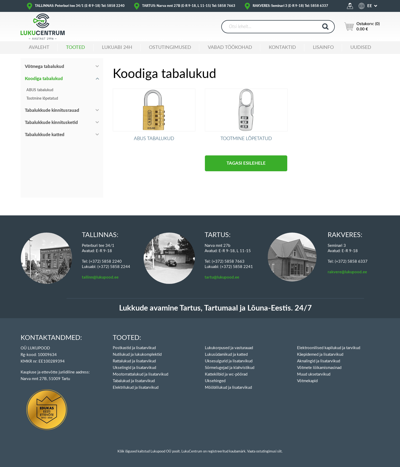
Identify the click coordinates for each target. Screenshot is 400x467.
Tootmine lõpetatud (42, 98)
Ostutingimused (170, 47)
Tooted (75, 47)
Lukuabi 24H (117, 47)
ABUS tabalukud (39, 90)
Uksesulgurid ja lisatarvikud (228, 361)
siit (279, 451)
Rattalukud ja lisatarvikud (134, 361)
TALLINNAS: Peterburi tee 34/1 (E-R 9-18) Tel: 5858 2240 (80, 6)
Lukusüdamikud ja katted (226, 355)
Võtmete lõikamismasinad (319, 368)
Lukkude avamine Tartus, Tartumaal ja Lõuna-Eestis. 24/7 (215, 308)
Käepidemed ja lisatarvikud (320, 355)
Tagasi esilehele (246, 170)
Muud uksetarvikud (313, 374)
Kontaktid (282, 47)
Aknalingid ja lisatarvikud (318, 361)
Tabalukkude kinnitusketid (51, 122)
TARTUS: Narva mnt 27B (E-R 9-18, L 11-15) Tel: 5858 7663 (188, 6)
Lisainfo (323, 47)
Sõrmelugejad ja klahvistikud (229, 368)
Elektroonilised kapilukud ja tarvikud (328, 348)
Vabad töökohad (230, 47)
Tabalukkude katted (44, 134)
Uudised (360, 47)
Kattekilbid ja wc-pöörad (226, 374)
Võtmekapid (307, 381)
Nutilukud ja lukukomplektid (137, 355)
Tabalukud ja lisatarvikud (134, 381)
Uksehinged (215, 381)
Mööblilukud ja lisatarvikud (228, 388)
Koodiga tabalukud (44, 78)
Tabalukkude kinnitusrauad (52, 110)
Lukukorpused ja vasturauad (229, 348)
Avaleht (39, 47)
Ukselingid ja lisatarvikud (134, 368)
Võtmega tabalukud (44, 66)
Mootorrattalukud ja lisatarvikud (140, 374)
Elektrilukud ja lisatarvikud (135, 388)
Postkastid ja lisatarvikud (134, 348)
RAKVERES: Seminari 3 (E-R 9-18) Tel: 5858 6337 (290, 6)
